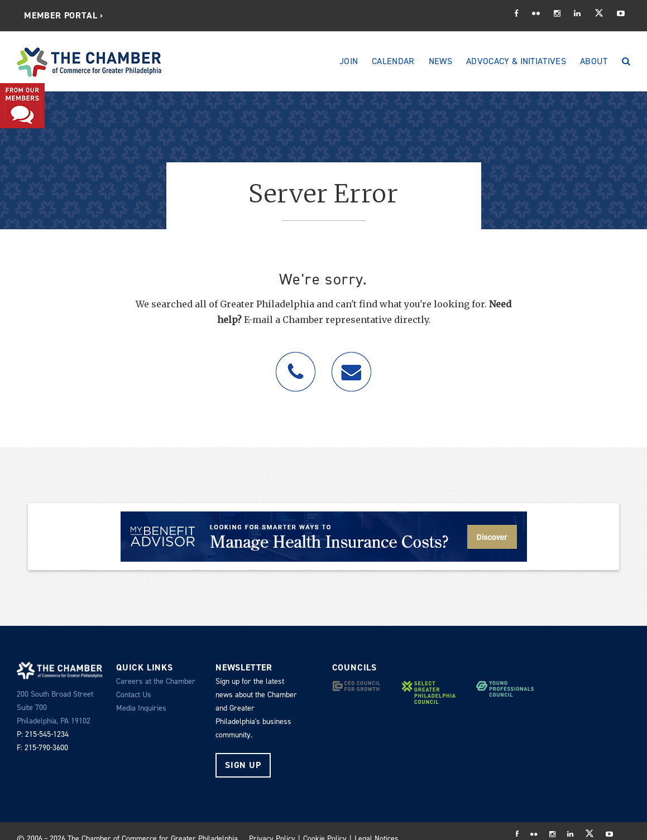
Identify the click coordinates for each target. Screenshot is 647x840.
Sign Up (243, 765)
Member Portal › (63, 15)
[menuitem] (64, 15)
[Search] (626, 61)
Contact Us (133, 694)
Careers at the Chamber (155, 681)
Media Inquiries (141, 708)
